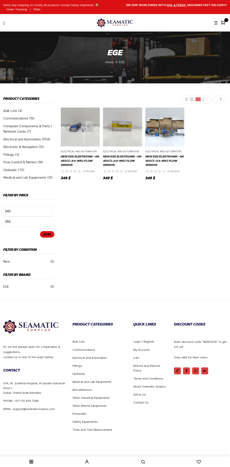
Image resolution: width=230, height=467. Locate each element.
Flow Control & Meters (20, 162)
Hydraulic (10, 170)
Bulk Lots (10, 111)
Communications (15, 118)
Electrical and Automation (22, 139)
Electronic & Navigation (20, 147)
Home (109, 62)
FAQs (37, 9)
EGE (6, 286)
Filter (47, 234)
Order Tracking (16, 9)
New (6, 261)
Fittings (8, 154)
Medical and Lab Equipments (24, 177)
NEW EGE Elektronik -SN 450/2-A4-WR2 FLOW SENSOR (80, 160)
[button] (223, 23)
